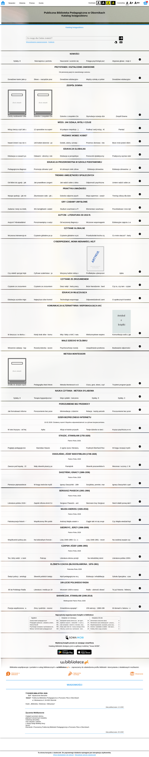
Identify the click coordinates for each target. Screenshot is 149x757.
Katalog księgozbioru (74, 27)
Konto (41, 3)
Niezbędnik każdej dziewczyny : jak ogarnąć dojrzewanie (75, 620)
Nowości (12, 3)
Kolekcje (51, 42)
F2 (137, 3)
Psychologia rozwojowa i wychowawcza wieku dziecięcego (46, 626)
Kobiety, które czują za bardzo (99, 629)
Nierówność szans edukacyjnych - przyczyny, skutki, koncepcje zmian (110, 622)
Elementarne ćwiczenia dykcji (99, 620)
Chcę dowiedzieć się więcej (63, 755)
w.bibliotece (63, 667)
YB (108, 3)
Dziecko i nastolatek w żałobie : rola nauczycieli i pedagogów (107, 626)
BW (103, 3)
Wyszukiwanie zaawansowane (36, 42)
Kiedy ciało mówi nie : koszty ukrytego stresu (72, 626)
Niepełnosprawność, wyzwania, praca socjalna (103, 625)
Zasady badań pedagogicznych (38, 620)
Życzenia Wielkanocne (35, 713)
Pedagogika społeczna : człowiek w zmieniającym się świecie (46, 622)
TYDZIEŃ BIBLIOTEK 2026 (37, 693)
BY (113, 3)
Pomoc (32, 3)
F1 (131, 3)
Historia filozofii (34, 625)
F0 (127, 3)
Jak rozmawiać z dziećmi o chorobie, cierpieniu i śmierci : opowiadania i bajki (81, 625)
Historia (22, 3)
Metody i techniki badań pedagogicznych (41, 629)
